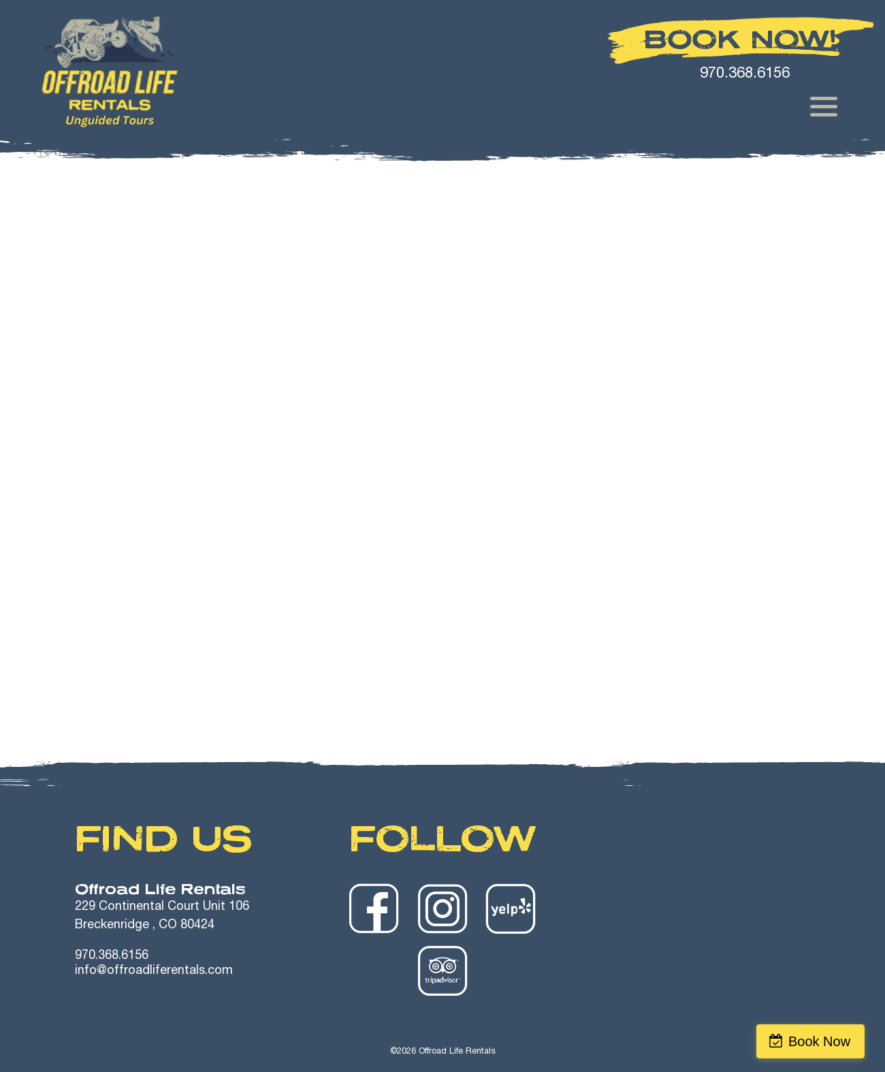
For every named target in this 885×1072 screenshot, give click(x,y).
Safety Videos (566, 152)
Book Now (826, 1041)
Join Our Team (812, 152)
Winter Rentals (296, 152)
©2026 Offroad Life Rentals (443, 1051)
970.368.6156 (111, 956)
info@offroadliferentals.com (154, 971)
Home (54, 152)
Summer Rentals (156, 152)
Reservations (689, 152)
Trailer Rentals (434, 152)
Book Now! (740, 39)
